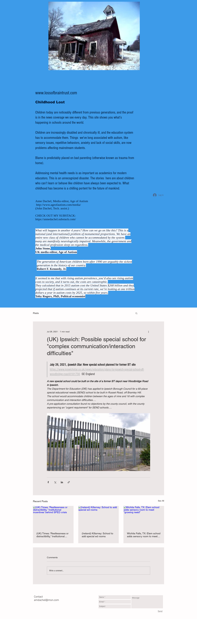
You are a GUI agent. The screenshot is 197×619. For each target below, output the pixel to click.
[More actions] (148, 331)
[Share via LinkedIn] (62, 482)
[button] (136, 313)
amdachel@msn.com (46, 600)
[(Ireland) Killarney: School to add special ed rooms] (98, 517)
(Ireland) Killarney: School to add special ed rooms (97, 535)
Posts (36, 313)
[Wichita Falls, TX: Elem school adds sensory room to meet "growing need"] (144, 517)
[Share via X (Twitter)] (55, 482)
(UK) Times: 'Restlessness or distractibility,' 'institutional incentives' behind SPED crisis (52, 535)
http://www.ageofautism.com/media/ (58, 204)
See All (161, 501)
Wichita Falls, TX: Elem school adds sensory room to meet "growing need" (143, 535)
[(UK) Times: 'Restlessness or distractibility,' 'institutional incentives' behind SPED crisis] (53, 517)
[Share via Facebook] (48, 482)
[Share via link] (68, 482)
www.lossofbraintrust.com (56, 93)
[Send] (160, 611)
